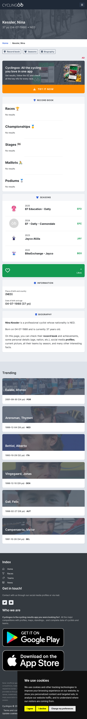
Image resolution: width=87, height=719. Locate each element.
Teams (10, 578)
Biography (47, 51)
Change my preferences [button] (62, 708)
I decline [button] (42, 708)
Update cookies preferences (16, 713)
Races (10, 573)
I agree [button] (30, 708)
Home (5, 43)
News (10, 582)
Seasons (30, 51)
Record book (12, 51)
